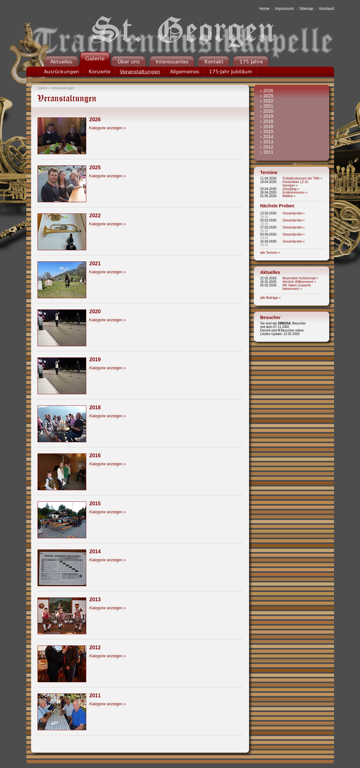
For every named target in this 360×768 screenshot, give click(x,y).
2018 (268, 121)
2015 (268, 131)
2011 (268, 152)
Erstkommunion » (294, 192)
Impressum (284, 8)
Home (264, 8)
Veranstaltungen (140, 72)
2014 (268, 136)
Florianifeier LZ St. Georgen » (295, 183)
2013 (268, 141)
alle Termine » (270, 252)
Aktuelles (61, 62)
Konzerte (99, 72)
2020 (268, 111)
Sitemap (306, 8)
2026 (268, 90)
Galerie (95, 58)
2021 (268, 105)
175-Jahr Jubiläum (230, 72)
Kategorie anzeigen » (107, 128)
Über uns (129, 62)
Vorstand (326, 8)
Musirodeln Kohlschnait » (300, 278)
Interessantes (172, 62)
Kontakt (214, 62)
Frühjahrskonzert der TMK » (302, 178)
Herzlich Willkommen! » (299, 282)
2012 (268, 146)
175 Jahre (251, 62)
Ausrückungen (61, 72)
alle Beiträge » (270, 298)
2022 (268, 100)
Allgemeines (184, 72)
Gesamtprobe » (294, 213)
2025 (268, 95)
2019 (268, 116)
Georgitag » (290, 189)
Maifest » (289, 196)
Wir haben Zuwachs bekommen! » (296, 287)
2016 (268, 126)
